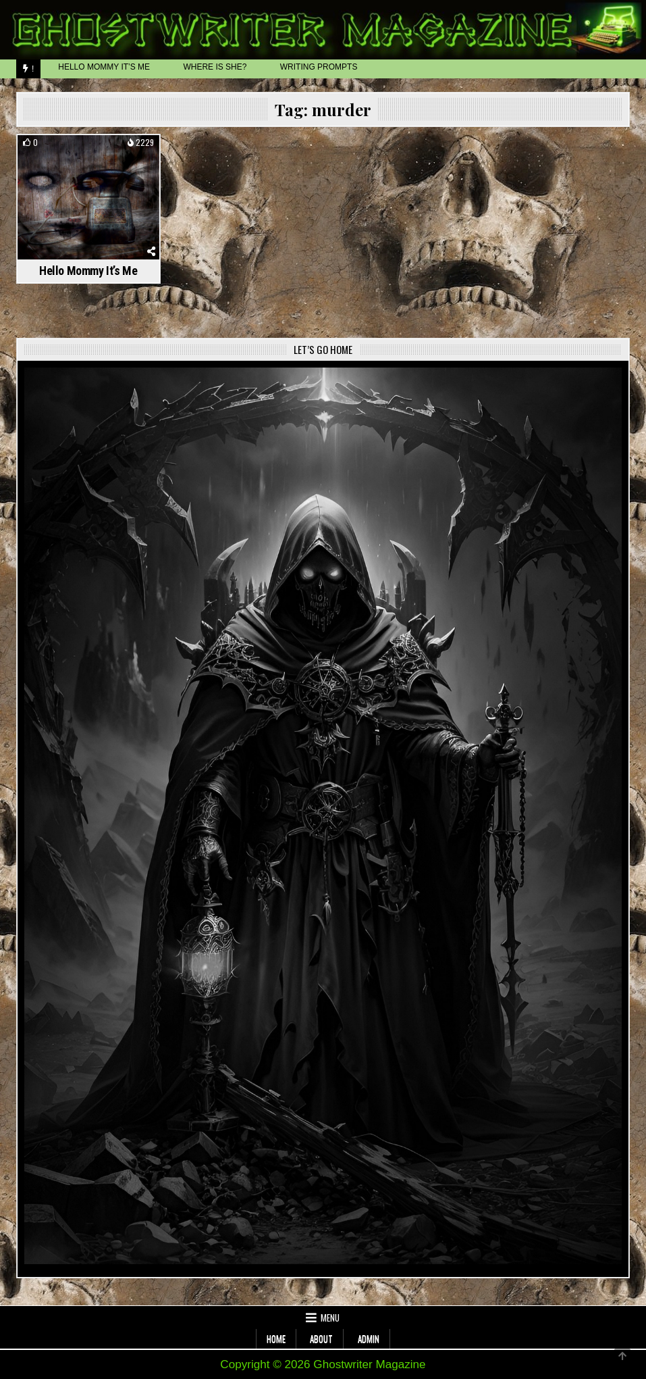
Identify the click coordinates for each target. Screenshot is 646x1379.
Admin (368, 1338)
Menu (330, 1317)
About (321, 1338)
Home (276, 1338)
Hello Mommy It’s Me (88, 271)
